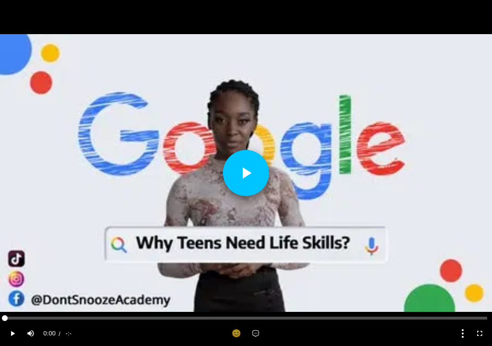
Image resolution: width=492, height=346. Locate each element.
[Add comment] (255, 333)
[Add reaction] (236, 333)
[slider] (246, 318)
